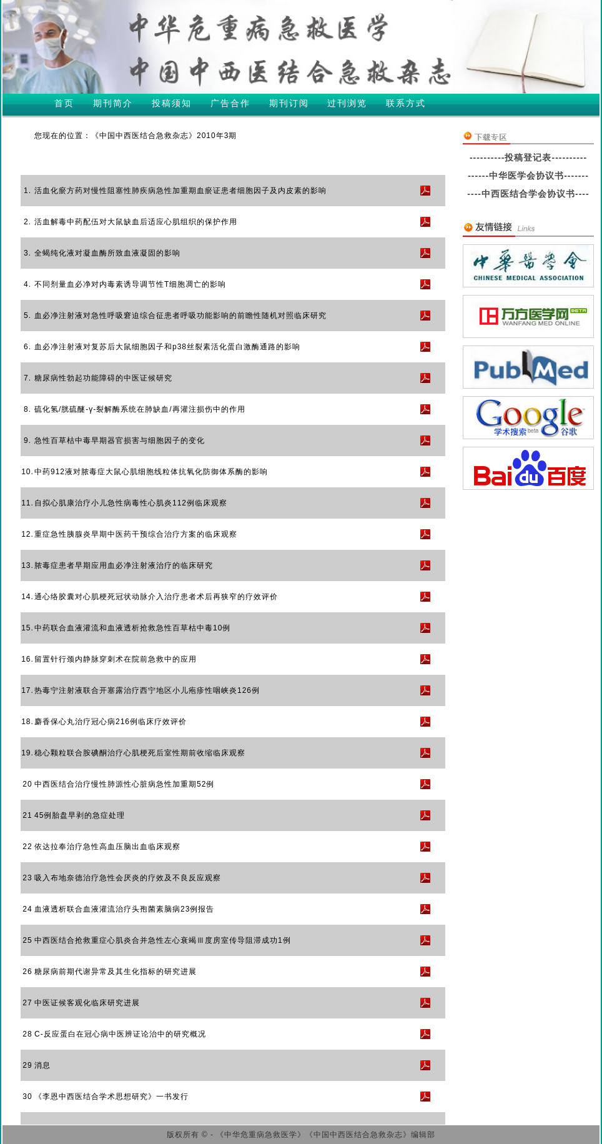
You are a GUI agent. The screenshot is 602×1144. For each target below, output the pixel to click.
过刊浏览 (347, 103)
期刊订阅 (289, 103)
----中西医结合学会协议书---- (528, 194)
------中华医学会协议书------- (528, 176)
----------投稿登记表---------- (528, 157)
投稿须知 (172, 103)
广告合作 (230, 103)
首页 (64, 103)
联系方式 (406, 103)
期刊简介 (113, 103)
